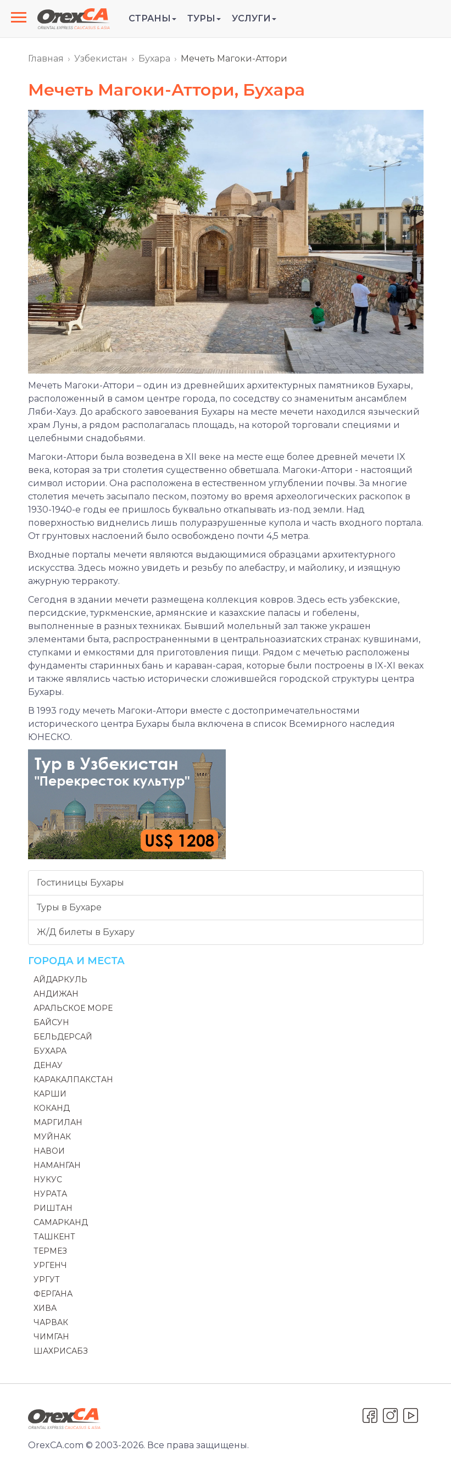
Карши (50, 1094)
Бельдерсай (63, 1037)
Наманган (57, 1165)
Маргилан (58, 1122)
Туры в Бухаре (69, 907)
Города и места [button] (76, 961)
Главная (46, 58)
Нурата (50, 1194)
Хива (45, 1308)
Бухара (154, 58)
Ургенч (50, 1265)
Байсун (51, 1022)
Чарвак (51, 1322)
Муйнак (52, 1137)
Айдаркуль (60, 979)
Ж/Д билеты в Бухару (86, 932)
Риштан (53, 1208)
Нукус (48, 1179)
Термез (50, 1251)
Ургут (47, 1279)
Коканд (52, 1108)
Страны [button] (152, 18)
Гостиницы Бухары (80, 882)
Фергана (53, 1294)
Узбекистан (100, 58)
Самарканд (61, 1222)
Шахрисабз (61, 1351)
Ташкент (54, 1237)
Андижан (56, 994)
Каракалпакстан (73, 1079)
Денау (48, 1065)
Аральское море (73, 1008)
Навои (49, 1151)
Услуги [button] (254, 18)
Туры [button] (204, 18)
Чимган (51, 1337)
